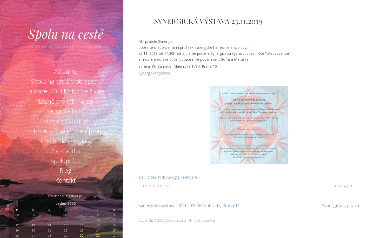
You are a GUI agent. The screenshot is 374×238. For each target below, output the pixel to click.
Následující (74, 196)
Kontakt (66, 180)
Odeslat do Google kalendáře (172, 177)
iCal (141, 177)
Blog (65, 170)
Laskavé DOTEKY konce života (65, 91)
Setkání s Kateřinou (66, 121)
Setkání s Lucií (65, 111)
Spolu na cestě (65, 33)
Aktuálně (65, 71)
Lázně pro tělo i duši (65, 101)
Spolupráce (66, 161)
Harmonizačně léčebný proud (65, 131)
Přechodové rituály (65, 141)
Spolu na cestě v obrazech (65, 81)
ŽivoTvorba (66, 151)
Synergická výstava (154, 73)
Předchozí (56, 196)
